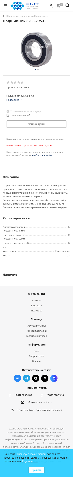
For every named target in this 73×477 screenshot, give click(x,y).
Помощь (36, 319)
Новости (36, 300)
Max (54, 378)
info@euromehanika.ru (43, 155)
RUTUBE (44, 378)
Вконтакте (17, 378)
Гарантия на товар (36, 335)
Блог (36, 351)
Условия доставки (37, 330)
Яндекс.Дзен (35, 378)
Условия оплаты (36, 325)
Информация (37, 344)
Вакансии (36, 305)
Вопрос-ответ (36, 356)
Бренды (36, 361)
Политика (36, 310)
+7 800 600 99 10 (55, 395)
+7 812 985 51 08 (23, 395)
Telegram (26, 378)
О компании (36, 294)
